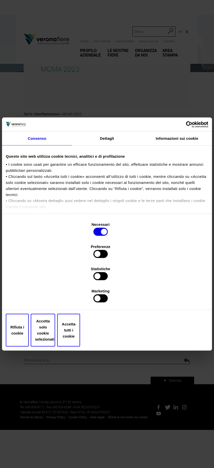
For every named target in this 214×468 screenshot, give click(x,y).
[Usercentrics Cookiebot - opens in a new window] (186, 167)
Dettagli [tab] (107, 182)
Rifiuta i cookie (38, 297)
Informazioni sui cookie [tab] (177, 182)
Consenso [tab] (37, 182)
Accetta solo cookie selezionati (107, 297)
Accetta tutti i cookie (175, 297)
